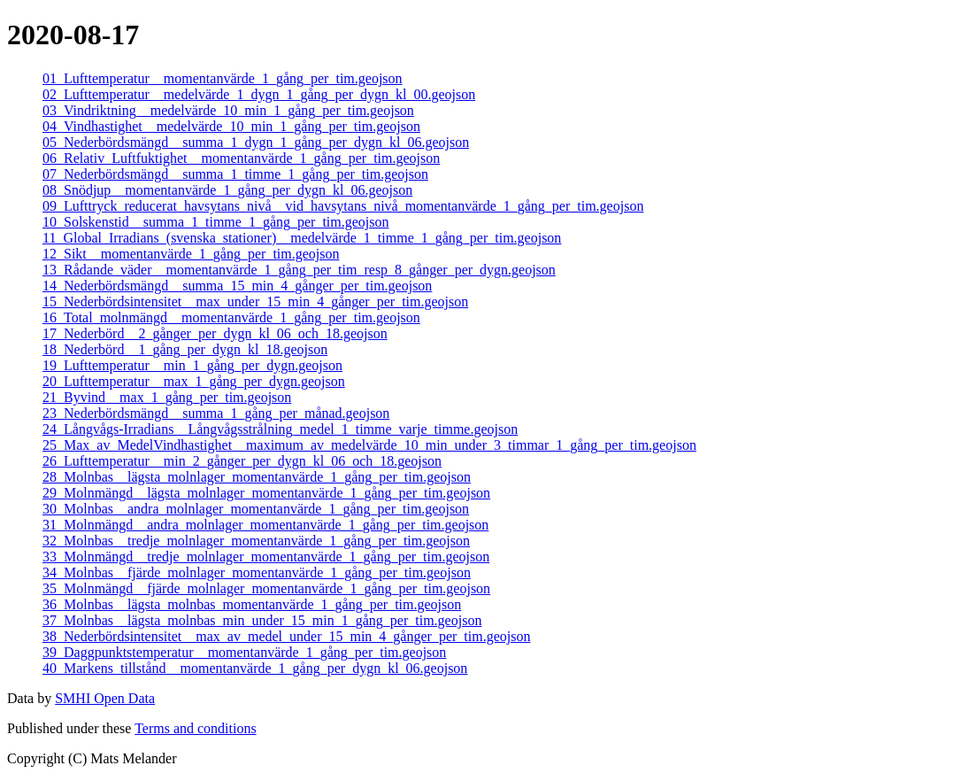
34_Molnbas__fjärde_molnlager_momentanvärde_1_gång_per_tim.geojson (256, 572)
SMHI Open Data (105, 698)
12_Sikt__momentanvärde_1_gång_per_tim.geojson (191, 253)
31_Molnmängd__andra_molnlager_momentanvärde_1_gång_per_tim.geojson (265, 524)
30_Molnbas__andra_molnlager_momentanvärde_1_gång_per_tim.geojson (255, 508)
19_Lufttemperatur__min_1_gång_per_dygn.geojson (192, 365)
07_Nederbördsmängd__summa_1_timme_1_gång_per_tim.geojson (235, 174)
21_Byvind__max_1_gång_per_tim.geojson (166, 397)
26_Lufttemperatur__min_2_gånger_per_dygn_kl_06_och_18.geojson (242, 460)
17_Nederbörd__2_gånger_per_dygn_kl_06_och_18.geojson (215, 333)
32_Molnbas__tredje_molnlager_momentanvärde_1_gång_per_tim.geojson (256, 540)
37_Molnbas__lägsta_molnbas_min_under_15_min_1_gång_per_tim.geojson (261, 620)
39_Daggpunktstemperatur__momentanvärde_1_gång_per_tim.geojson (244, 652)
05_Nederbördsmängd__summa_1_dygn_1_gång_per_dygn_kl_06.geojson (255, 142)
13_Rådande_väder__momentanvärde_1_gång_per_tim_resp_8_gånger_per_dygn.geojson (299, 269)
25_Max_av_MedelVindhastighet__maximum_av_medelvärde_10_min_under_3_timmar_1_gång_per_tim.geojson (369, 444)
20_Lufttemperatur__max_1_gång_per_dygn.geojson (193, 381)
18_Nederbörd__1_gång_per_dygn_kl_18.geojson (184, 349)
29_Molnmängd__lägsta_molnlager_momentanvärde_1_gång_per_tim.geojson (266, 492)
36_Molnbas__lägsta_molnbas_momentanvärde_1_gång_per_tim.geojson (251, 604)
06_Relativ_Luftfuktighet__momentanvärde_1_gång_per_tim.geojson (241, 158)
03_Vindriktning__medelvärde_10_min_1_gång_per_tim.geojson (228, 110)
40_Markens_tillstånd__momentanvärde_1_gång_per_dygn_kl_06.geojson (254, 668)
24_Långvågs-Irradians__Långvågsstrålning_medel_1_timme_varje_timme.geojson (280, 429)
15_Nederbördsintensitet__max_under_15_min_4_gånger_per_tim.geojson (255, 301)
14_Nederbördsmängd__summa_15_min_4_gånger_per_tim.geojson (237, 285)
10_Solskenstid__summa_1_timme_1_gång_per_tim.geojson (215, 221)
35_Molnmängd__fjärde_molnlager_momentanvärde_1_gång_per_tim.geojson (266, 588)
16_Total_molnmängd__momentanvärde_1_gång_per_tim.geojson (231, 317)
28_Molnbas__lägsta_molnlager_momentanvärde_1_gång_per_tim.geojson (256, 476)
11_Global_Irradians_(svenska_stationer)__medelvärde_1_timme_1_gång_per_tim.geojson (301, 237)
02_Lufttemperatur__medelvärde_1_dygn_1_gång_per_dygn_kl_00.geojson (258, 94)
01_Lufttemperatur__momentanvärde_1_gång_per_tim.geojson (222, 78)
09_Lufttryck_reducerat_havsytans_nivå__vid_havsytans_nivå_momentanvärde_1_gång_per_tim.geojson (342, 205)
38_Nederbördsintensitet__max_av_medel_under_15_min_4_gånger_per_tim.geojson (286, 636)
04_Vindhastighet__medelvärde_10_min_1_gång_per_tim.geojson (231, 126)
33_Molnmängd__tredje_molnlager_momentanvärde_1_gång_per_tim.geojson (265, 556)
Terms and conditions (196, 728)
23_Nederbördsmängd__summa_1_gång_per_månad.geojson (215, 413)
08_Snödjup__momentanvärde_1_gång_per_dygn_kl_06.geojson (227, 189)
